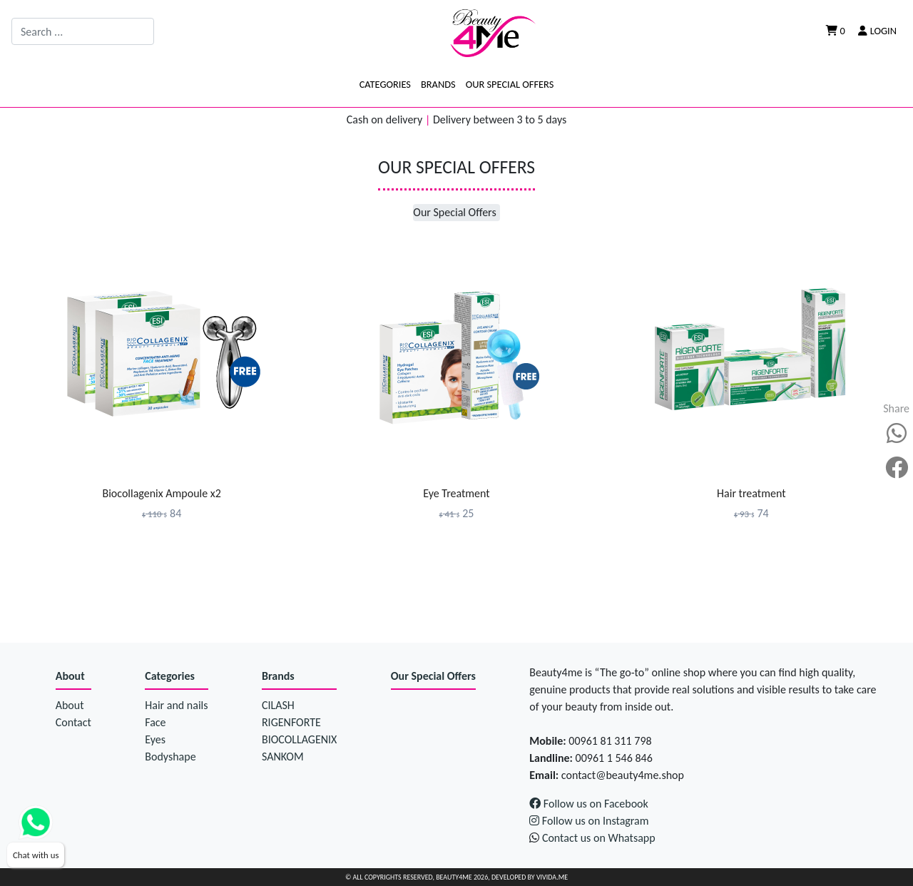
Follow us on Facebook (588, 803)
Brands (438, 84)
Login (877, 30)
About (70, 676)
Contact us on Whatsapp (599, 838)
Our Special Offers (510, 84)
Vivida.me (552, 877)
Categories (385, 84)
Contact (73, 722)
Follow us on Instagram (588, 821)
